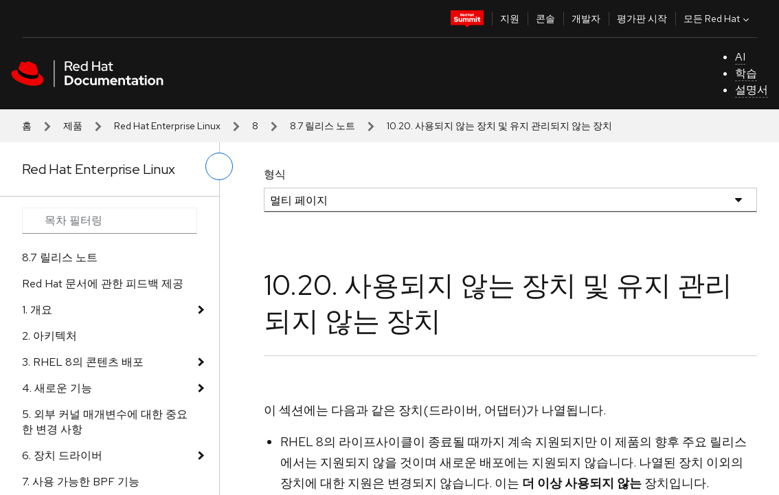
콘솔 (545, 18)
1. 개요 (37, 309)
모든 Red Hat (718, 18)
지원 (509, 18)
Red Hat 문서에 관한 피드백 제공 (102, 283)
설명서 (751, 89)
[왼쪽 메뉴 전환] (219, 166)
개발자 (586, 18)
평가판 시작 (642, 18)
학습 (746, 73)
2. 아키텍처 (49, 336)
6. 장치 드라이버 (62, 455)
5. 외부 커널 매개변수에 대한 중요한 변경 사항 (105, 422)
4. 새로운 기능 (57, 388)
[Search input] (109, 221)
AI (740, 57)
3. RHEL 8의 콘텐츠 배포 (83, 362)
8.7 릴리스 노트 (322, 126)
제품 (72, 126)
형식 (275, 174)
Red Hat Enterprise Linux (167, 126)
